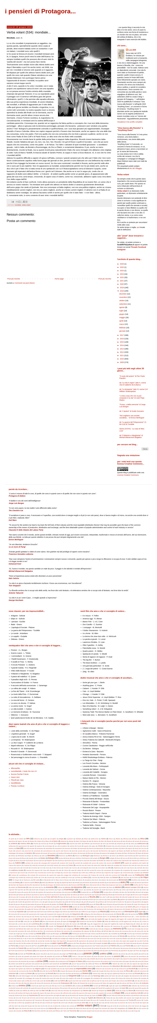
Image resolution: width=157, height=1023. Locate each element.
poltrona (143, 954)
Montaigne (56, 933)
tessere (57, 998)
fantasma (29, 894)
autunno (58, 851)
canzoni (117, 863)
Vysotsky (18, 1011)
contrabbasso (23, 875)
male (144, 924)
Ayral (73, 851)
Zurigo (136, 1011)
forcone (137, 897)
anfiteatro (87, 843)
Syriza (24, 995)
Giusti (76, 904)
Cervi (41, 868)
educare (68, 887)
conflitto (90, 872)
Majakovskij (129, 924)
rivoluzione (143, 971)
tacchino (51, 995)
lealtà (92, 919)
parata (134, 943)
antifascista (12, 846)
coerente (29, 870)
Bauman (132, 853)
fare (43, 894)
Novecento (84, 938)
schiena (128, 978)
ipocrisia (133, 914)
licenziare (51, 921)
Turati (114, 1000)
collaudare (52, 870)
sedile (56, 981)
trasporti (47, 1000)
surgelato (101, 993)
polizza (123, 954)
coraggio (66, 875)
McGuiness (59, 929)
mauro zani (15, 777)
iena (106, 909)
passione (90, 946)
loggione (126, 921)
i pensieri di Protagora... (40, 11)
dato (122, 877)
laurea (70, 919)
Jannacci (18, 916)
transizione (28, 1000)
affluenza (126, 839)
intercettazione (97, 914)
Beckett (146, 853)
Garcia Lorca (38, 902)
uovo (89, 1002)
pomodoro (12, 956)
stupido (35, 993)
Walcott (26, 1011)
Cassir (89, 865)
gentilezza (101, 902)
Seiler (77, 981)
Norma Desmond (43, 938)
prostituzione (62, 961)
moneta (48, 933)
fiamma (68, 897)
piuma (51, 954)
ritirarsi (108, 971)
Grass (81, 907)
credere (35, 877)
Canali (70, 863)
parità (146, 943)
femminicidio (118, 894)
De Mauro (56, 880)
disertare (13, 885)
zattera (104, 1011)
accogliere (53, 839)
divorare (65, 885)
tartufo (74, 995)
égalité (89, 887)
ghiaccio (129, 902)
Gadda (130, 899)
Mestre (59, 931)
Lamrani (26, 919)
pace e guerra (57, 943)
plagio (64, 954)
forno (10, 899)
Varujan (29, 1006)
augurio (130, 848)
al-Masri (46, 841)
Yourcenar (72, 1011)
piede (95, 950)
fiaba (61, 897)
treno (67, 1000)
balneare (21, 853)
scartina (44, 978)
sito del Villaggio (135, 168)
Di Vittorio (35, 882)
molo (23, 933)
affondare (134, 839)
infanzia (103, 912)
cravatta (20, 877)
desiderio (143, 880)
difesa (44, 882)
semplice (84, 981)
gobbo (122, 904)
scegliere (71, 978)
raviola (68, 966)
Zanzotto (97, 1011)
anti (127, 843)
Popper (41, 956)
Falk (128, 892)
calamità (134, 860)
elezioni (118, 887)
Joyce (50, 916)
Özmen (42, 943)
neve (129, 936)
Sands (64, 976)
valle (10, 1006)
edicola (60, 887)
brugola (11, 860)
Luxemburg (35, 924)
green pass (96, 907)
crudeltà (62, 877)
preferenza (12, 959)
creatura (28, 877)
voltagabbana (121, 1008)
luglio (121, 311)
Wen (44, 1011)
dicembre (123, 294)
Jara (25, 916)
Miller (110, 931)
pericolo (117, 948)
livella (106, 921)
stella (59, 990)
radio (128, 963)
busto (88, 860)
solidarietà (124, 986)
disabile (132, 882)
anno (104, 843)
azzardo (80, 851)
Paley (77, 943)
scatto (57, 978)
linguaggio (72, 921)
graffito (57, 907)
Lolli (133, 921)
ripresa (77, 971)
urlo (95, 1002)
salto (34, 976)
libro (44, 921)
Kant (56, 916)
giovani (39, 904)
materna (143, 926)
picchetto (88, 950)
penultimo (74, 948)
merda (13, 931)
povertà (117, 956)
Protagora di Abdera (75, 961)
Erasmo (110, 889)
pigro (131, 950)
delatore (103, 880)
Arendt (79, 846)
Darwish (115, 877)
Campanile (53, 863)
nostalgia (63, 938)
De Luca (36, 880)
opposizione (82, 941)
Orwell (144, 941)
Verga (108, 1006)
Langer (34, 919)
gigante (146, 902)
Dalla (101, 877)
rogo (36, 973)
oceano (11, 941)
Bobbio (43, 858)
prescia (28, 959)
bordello (94, 858)
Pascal (49, 946)
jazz (30, 916)
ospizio (11, 943)
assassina (40, 848)
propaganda (144, 959)
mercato (145, 929)
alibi (90, 841)
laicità (20, 919)
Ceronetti (25, 868)
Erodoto (131, 889)
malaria (138, 924)
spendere (65, 988)
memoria (117, 928)
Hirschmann (90, 909)
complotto (143, 870)
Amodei (51, 843)
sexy (147, 981)
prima (60, 959)
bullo (56, 860)
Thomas (75, 998)
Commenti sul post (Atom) (24, 283)
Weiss (39, 1011)
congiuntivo (107, 872)
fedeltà (103, 894)
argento (86, 846)
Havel (50, 909)
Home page (59, 279)
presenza (36, 959)
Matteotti (20, 929)
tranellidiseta (16, 783)
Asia (18, 848)
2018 (122, 291)
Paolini (128, 943)
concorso (66, 872)
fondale (129, 897)
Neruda (122, 936)
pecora (146, 946)
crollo (56, 877)
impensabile (30, 911)
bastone (104, 853)
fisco (101, 897)
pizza (57, 954)
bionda (17, 858)
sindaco (13, 985)
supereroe (82, 993)
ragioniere (19, 966)
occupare (143, 938)
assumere (67, 848)
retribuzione (122, 968)
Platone (71, 954)
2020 (122, 284)
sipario (41, 985)
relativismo (29, 968)
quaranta (37, 963)
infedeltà (112, 911)
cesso (47, 868)
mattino (28, 929)
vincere (31, 1008)
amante (137, 841)
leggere (121, 919)
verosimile (122, 1006)
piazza (81, 950)
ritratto (121, 971)
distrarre (37, 885)
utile (105, 1002)
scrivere (34, 981)
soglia (110, 985)
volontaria (104, 1008)
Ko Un (107, 916)
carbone (18, 865)
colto (85, 870)
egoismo (96, 887)
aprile (121, 321)
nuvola (118, 938)
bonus (74, 858)
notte (76, 938)
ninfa (12, 938)
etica (75, 892)
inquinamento (32, 914)
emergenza (41, 889)
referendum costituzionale (132, 966)
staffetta (24, 990)
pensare (48, 948)
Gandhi (20, 902)
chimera (58, 868)
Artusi (144, 846)
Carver (70, 865)
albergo (71, 841)
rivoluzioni (12, 973)
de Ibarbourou (26, 880)
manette (50, 926)
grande (75, 907)
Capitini (143, 863)
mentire (129, 929)
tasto (87, 995)
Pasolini (64, 946)
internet (118, 914)
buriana (69, 860)
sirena (47, 985)
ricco (139, 968)
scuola (48, 981)
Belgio (29, 855)
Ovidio (35, 943)
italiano (11, 916)
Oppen (54, 941)
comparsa (117, 870)
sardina (106, 976)
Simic (137, 983)
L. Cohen (136, 916)
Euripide (83, 892)
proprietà (23, 961)
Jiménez (37, 916)
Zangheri (89, 1011)
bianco (114, 855)
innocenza (23, 914)
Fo (106, 897)
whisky (51, 1011)
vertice (130, 1006)
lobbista (113, 921)
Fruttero (70, 899)
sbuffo (144, 976)
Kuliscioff (122, 916)
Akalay (32, 841)
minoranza (125, 931)
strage (124, 990)
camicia (36, 863)
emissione (51, 889)
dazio (127, 877)
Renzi (46, 968)
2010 (122, 359)
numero (104, 938)
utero (100, 1002)
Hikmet (71, 909)
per (80, 948)
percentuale (87, 948)
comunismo (31, 872)
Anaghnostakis (61, 843)
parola (29, 946)
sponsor (117, 988)
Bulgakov (49, 860)
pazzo (135, 946)
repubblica (54, 968)
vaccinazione (121, 1002)
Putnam (146, 961)
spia (86, 988)
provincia (89, 961)
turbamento (122, 1000)
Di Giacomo (26, 882)
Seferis (62, 981)
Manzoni (70, 926)
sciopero (19, 981)
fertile (29, 897)
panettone (113, 943)
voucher (143, 1008)
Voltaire (130, 1008)
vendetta (55, 1006)
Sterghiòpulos (76, 990)
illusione (135, 909)
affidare (118, 839)
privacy (85, 959)
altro (124, 841)
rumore (130, 973)
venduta (71, 1006)
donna (120, 885)
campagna (44, 863)
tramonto (20, 1000)
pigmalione (124, 950)
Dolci (81, 885)
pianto (74, 950)
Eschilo (33, 892)
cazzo (139, 865)
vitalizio (71, 1008)
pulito (133, 961)
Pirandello (29, 954)
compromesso (13, 872)
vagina (144, 1002)
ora (98, 941)
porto (82, 956)
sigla (118, 983)
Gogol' (136, 904)
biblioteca (122, 855)
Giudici (61, 904)
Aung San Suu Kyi (140, 848)
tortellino (121, 998)
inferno (120, 911)
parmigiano (21, 946)
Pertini (13, 950)
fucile (77, 899)
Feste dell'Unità (51, 897)
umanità (47, 1002)
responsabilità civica (84, 969)
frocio (64, 899)
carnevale (41, 865)
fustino (109, 899)
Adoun (111, 839)
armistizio (123, 846)
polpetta (136, 954)
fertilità (36, 897)
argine (93, 846)
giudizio (69, 904)
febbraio (122, 328)
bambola (38, 853)
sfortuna (55, 983)
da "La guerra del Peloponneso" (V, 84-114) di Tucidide (133, 423)
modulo (11, 933)
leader (86, 919)
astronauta (83, 848)
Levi (19, 921)
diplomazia (114, 882)
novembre (123, 297)
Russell (137, 973)
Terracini (24, 998)
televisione (136, 995)
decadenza (88, 880)
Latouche (57, 919)
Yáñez (65, 1011)
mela (99, 929)
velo (48, 1006)
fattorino (82, 894)
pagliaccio (70, 943)
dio (108, 882)
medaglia (69, 929)
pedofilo (13, 948)
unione (63, 1002)
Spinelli (100, 988)
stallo (37, 990)
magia (106, 924)
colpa (72, 870)
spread (137, 988)
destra (11, 882)
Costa (122, 875)
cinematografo (84, 868)
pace (48, 943)
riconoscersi (22, 971)
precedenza (142, 956)
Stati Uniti (44, 990)
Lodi (119, 921)
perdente (96, 948)
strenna (13, 993)
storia (109, 990)
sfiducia (31, 983)
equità (104, 889)
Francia (45, 899)
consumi (145, 873)
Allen (102, 841)
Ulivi (36, 1002)
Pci (141, 946)
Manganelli (60, 926)
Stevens (86, 990)
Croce (42, 877)
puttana (13, 963)
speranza (73, 988)
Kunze (129, 916)
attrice (123, 848)
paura (121, 946)
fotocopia (23, 899)
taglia (57, 995)
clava (146, 868)
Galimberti (145, 899)
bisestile (31, 858)
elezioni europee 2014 (133, 887)
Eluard (34, 889)
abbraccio (37, 839)
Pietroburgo (114, 950)
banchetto (53, 853)
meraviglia (137, 929)
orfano (118, 941)
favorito (89, 894)
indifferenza (84, 911)
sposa (130, 988)
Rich (144, 968)
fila (86, 897)
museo (26, 936)
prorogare (32, 961)
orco (111, 941)
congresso (117, 872)
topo (114, 998)
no (23, 938)
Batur (125, 853)
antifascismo (141, 843)
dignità (64, 882)
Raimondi (28, 966)
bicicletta (130, 855)
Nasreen (72, 936)
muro (12, 936)
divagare (50, 885)
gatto (46, 902)
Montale (65, 934)
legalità (99, 919)
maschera (107, 926)
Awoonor (66, 851)
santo (89, 976)
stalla (31, 990)
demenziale (112, 880)
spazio (39, 988)
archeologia (48, 846)
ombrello (32, 941)
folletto (117, 897)
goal (116, 904)
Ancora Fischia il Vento (20, 774)
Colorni (66, 870)
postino (89, 956)
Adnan (86, 839)
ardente (72, 846)
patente (105, 946)
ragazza (134, 963)
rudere (102, 973)
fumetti (83, 899)
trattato (54, 1000)
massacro (126, 926)
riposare (70, 971)
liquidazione (83, 921)
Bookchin (87, 858)
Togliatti (90, 998)
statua (53, 990)
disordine (30, 885)
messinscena (50, 931)
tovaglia (136, 998)
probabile (92, 959)
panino (121, 943)
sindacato (145, 983)
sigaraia (111, 983)
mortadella (114, 933)
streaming (139, 990)
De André (135, 877)
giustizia (83, 904)
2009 (122, 362)
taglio (63, 995)
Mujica (146, 933)
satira (119, 976)
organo (124, 941)
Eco (42, 887)
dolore (88, 885)
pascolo (56, 946)
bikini (137, 855)
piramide (20, 954)
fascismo (57, 894)
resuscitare (108, 968)
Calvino (18, 863)
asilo (25, 848)
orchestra (105, 941)
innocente (14, 914)
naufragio (95, 936)
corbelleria (75, 875)
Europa (96, 892)
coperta (51, 875)
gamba (13, 902)
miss (132, 931)
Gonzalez (12, 907)
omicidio (47, 941)
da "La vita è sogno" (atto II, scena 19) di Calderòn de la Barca (132, 384)
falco (123, 892)
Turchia (131, 1000)
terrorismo (41, 998)
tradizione (12, 1000)
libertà (37, 921)
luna (27, 924)
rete (115, 968)
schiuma (135, 978)
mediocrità (92, 929)
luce (138, 921)
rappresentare (51, 966)
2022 (122, 277)
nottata (70, 938)
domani (94, 885)
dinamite (94, 882)
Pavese (128, 946)
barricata (82, 853)
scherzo (113, 978)
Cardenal (26, 865)
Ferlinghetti (144, 894)
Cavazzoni (125, 865)
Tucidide (101, 1000)
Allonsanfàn (15, 768)
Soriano (17, 988)
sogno (117, 985)
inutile (126, 914)
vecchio (42, 1006)
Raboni (97, 963)
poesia (79, 954)
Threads (134, 247)
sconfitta (26, 981)
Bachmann (104, 851)
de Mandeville (46, 880)
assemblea (49, 848)
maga (88, 924)
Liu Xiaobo (98, 921)
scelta (78, 978)
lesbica (137, 919)
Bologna (51, 858)
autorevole (27, 851)
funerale (90, 899)
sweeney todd (135, 993)
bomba (61, 858)
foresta (144, 897)
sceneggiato (86, 978)
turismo (138, 1000)
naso (66, 936)
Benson (77, 855)
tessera (49, 998)
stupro (49, 993)
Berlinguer (86, 856)
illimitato (127, 909)
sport (124, 988)
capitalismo (135, 863)
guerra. (11, 909)
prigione (53, 959)
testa (68, 998)
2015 (122, 342)
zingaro (118, 1011)
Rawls (75, 966)
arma (116, 846)
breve (138, 858)
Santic (83, 976)
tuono (108, 1000)
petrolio (44, 950)
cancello (77, 863)
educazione (77, 887)
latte (64, 919)
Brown (144, 858)
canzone (109, 863)
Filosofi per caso (17, 780)
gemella (86, 902)
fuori (102, 899)
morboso (93, 933)
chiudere (66, 868)
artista (138, 846)
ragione (11, 966)
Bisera (24, 858)
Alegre (84, 841)
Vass (36, 1006)
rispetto (93, 971)
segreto (70, 981)
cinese (93, 868)
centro (18, 868)
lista (90, 921)
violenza (51, 1008)
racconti (105, 964)
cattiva (109, 865)
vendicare (64, 1006)
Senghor (113, 981)
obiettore (125, 938)
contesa (13, 875)
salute (41, 976)
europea (106, 892)
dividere (58, 885)
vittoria (84, 1008)
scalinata (11, 978)
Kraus (114, 916)
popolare (27, 956)
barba (68, 853)
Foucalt (31, 899)
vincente (24, 1008)
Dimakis (77, 882)
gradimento (49, 907)
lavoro (77, 919)
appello (32, 846)
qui (138, 227)
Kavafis (81, 916)
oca (137, 938)
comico (99, 870)
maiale (121, 924)
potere (102, 956)
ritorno (115, 971)
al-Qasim (55, 841)
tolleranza (99, 998)
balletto (144, 851)
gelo (79, 902)
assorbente (58, 848)
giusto (91, 904)
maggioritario (97, 924)
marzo (122, 324)
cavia (132, 865)
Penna (34, 948)
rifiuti (35, 971)
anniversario (96, 843)
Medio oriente (79, 929)
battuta (119, 853)
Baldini (128, 851)
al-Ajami (39, 841)
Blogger (89, 1017)
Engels (59, 889)
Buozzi (62, 860)
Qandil (20, 963)
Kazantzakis (90, 916)
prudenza (106, 961)
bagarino (113, 851)
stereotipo (66, 990)
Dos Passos (144, 885)
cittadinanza (117, 868)
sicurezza (97, 983)
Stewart (93, 990)
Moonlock (85, 933)
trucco (94, 1000)
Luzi (43, 924)
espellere (41, 892)
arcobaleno (63, 846)
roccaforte (22, 973)
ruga (108, 973)
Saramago (96, 976)
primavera (67, 959)
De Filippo (144, 877)
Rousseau (77, 973)
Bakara (121, 851)
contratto (33, 875)
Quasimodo (55, 963)
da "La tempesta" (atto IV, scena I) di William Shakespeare (133, 390)
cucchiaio (78, 877)
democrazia (123, 880)
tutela (12, 1002)
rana (34, 966)
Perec (111, 948)
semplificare (93, 981)
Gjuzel (105, 904)
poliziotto (115, 954)
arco (56, 846)
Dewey (17, 882)
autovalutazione (48, 851)
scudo (41, 981)
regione (13, 968)
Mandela (42, 926)
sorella (11, 988)
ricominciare (12, 971)
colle (59, 870)
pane (106, 943)
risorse (84, 971)
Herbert (64, 909)
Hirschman (80, 909)
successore (56, 993)
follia (123, 897)
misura (139, 931)
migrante (86, 931)
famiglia (146, 892)
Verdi (102, 1006)
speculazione (56, 988)
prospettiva (52, 961)
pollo (129, 954)
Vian (10, 1008)
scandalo (19, 978)
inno (147, 911)
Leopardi (129, 919)
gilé (12, 904)
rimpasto (62, 971)
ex (112, 892)
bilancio (143, 855)
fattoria (75, 894)
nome (33, 938)
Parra (35, 946)
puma (139, 961)
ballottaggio (12, 853)
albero (78, 841)
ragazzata (143, 963)
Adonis (103, 839)
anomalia (111, 843)
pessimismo (21, 950)
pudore (120, 961)
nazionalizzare (105, 936)
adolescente (94, 839)
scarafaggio (28, 978)
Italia (140, 914)
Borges (102, 858)
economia (50, 887)
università (76, 1002)
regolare (20, 968)
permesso (126, 948)
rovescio (95, 973)
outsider (28, 943)
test (63, 998)
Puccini (113, 961)
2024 (122, 271)
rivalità (135, 971)
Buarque (30, 860)
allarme (96, 841)
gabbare (122, 899)
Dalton (108, 877)
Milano (99, 931)
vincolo (38, 1008)
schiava (120, 978)
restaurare (99, 968)
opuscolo (91, 941)
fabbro (117, 892)
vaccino (130, 1002)
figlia (81, 897)
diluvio (70, 882)
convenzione (42, 875)
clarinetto (139, 868)
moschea (129, 933)
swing (10, 995)
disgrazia (21, 885)
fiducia (75, 897)
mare (92, 926)
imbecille (143, 909)
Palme (91, 943)
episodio (88, 889)
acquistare (70, 839)
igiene (112, 909)
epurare (96, 889)
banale (45, 853)
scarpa (37, 978)
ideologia (99, 909)
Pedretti (21, 948)
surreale (109, 993)
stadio (18, 990)
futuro (115, 899)
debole (80, 880)
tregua (61, 1000)
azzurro (87, 851)
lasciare (49, 919)
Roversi (85, 973)
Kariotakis (64, 916)
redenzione (106, 966)
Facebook (142, 247)
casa (77, 865)
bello (43, 855)
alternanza (117, 841)
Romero (42, 973)
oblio (131, 938)
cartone (63, 865)
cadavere (116, 860)
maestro (74, 924)
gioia (24, 904)
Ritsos (128, 971)
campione (63, 863)
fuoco (97, 899)
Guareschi (106, 907)
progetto (117, 959)
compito (135, 870)
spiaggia (93, 988)
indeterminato (74, 911)
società (86, 986)
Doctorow (74, 885)
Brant (118, 858)
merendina (21, 931)
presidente (45, 959)
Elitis (27, 889)
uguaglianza (28, 1002)
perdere (104, 948)
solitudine (134, 985)
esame (19, 892)
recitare (97, 966)
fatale (68, 894)
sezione (13, 983)
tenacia (11, 998)
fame (139, 892)
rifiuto (41, 971)
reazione (90, 966)
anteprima (120, 843)
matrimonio (12, 929)
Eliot (21, 889)
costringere (12, 877)
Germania (110, 902)
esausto (25, 892)
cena (144, 865)
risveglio (101, 971)
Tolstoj (108, 998)
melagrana (107, 929)
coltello (79, 870)
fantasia (20, 894)
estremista (67, 892)
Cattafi (102, 865)
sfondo (39, 983)
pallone (84, 943)
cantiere (101, 863)
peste (37, 950)
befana (13, 855)
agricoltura (12, 841)
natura (80, 936)
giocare (18, 904)
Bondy (67, 858)
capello (127, 863)
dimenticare (86, 882)
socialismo (68, 986)
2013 (122, 349)
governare (31, 907)
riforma (47, 971)
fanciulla (13, 894)
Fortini (16, 899)
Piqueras (12, 954)
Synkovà (17, 995)
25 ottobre (20, 839)
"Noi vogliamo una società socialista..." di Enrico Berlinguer (131, 417)
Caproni (11, 865)
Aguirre (20, 841)
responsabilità (69, 968)
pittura (45, 954)
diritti (122, 882)
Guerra (130, 907)
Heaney (56, 909)
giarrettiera (138, 902)
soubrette (25, 988)
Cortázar (93, 875)
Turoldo (146, 1000)
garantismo (28, 902)
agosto (122, 307)
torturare (129, 998)
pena (28, 948)
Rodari (29, 973)
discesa (139, 882)
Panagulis (98, 943)
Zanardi (81, 1011)
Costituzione (140, 875)
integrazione (76, 914)
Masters (135, 926)
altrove (130, 841)
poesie (88, 953)
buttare (94, 860)
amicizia (43, 843)
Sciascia (11, 981)
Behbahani (21, 855)
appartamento (22, 846)
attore (117, 848)
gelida (66, 902)
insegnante (50, 914)
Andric (79, 843)
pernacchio (134, 948)
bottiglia (112, 858)
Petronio (51, 950)
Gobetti (129, 904)
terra (17, 998)
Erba (117, 889)
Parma (13, 946)
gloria (110, 904)
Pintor (137, 950)
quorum (74, 963)
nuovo (111, 938)
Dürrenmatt (21, 887)
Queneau (65, 964)
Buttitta (101, 860)
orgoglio (131, 941)
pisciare (38, 954)
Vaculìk (137, 1002)
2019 (122, 288)
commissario (107, 870)
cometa (91, 870)
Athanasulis (99, 848)
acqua (61, 839)
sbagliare (126, 976)
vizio (90, 1008)
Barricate (90, 853)
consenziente (127, 872)
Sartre (113, 976)
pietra (106, 950)
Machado (59, 924)
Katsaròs (73, 916)
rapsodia (61, 966)
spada (33, 988)
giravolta (46, 904)
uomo (84, 1003)
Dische (146, 882)
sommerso (143, 985)
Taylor (94, 995)
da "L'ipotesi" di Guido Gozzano (131, 411)
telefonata (120, 995)
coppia (58, 875)
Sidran (105, 983)
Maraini (78, 926)
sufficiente (66, 993)
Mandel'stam (32, 926)
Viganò (17, 1008)
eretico (124, 889)
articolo (131, 846)
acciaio (45, 839)
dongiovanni (112, 885)
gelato (60, 902)
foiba (111, 897)
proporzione (14, 961)
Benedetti (51, 856)
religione (38, 969)
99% (28, 839)
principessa (76, 959)
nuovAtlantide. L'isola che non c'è (24, 771)
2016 (122, 339)
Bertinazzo (97, 855)
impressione (40, 911)
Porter (65, 956)
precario (133, 956)
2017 (122, 335)
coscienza (114, 875)
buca (37, 860)
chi (53, 868)
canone (93, 863)
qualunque (28, 963)
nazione (114, 936)
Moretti (100, 933)
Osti (22, 943)
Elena (110, 887)
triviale (88, 1000)
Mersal (35, 931)
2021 (122, 281)
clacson (132, 868)
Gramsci (65, 907)
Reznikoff (132, 969)
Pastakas (98, 946)
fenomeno (136, 894)
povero (109, 956)
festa (42, 897)
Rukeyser (122, 973)
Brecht (132, 858)
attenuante (109, 848)
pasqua (73, 946)
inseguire (59, 914)
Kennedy (99, 916)
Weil (33, 1011)
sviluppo (117, 993)
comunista (40, 872)
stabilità (11, 990)
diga (58, 882)
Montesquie (75, 933)
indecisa (64, 911)
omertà (40, 941)
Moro (106, 933)
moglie (18, 933)
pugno (127, 961)
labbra (144, 916)
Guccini (114, 907)
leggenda (113, 919)
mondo (39, 934)
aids (26, 841)
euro (90, 892)
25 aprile (11, 839)
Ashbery (11, 848)
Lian (31, 921)
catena (95, 865)
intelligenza (87, 914)
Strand (130, 990)
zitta (124, 1011)
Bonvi (80, 858)
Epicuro (81, 889)
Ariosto (100, 846)
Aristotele (109, 846)
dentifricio (135, 880)
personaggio (144, 948)
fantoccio (37, 894)
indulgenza (94, 911)
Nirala (18, 938)
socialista (78, 985)
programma (126, 959)
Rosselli (50, 973)
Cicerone (74, 868)
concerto (49, 872)
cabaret (108, 860)
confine (83, 872)
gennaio (122, 331)
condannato (74, 872)
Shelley (75, 983)
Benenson (62, 855)
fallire (133, 892)
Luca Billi (132, 50)
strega (146, 990)
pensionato (56, 948)
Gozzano (40, 907)
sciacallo (143, 978)
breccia (125, 858)
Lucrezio (20, 924)
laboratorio (12, 919)
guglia (29, 909)
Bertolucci (106, 855)
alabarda (63, 841)
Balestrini (136, 851)
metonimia (67, 931)
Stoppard (101, 990)
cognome (37, 870)
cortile (107, 875)
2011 (122, 355)
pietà (100, 950)
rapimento (42, 966)
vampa (23, 1006)
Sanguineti (72, 976)
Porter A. (75, 956)
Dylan (30, 887)
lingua (65, 921)
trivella (81, 1000)
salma (17, 976)
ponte (19, 956)
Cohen (45, 870)
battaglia (112, 853)
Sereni (129, 981)
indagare (57, 911)
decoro (96, 880)
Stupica (27, 993)
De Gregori (15, 880)
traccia (144, 998)
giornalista (31, 904)
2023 (122, 274)
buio (42, 860)
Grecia (88, 907)
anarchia (72, 843)
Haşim (43, 909)
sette (141, 981)
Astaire (75, 848)
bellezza (36, 855)
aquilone (39, 846)
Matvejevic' (50, 929)
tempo (144, 995)
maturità (41, 929)
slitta (53, 985)
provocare (97, 961)
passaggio (81, 946)
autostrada (37, 851)
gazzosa (53, 902)
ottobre (122, 301)
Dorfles (136, 885)
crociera (49, 877)
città (109, 868)
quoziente (82, 963)
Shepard (82, 983)
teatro (100, 995)
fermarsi (13, 897)
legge (106, 919)
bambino (29, 853)
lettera (144, 919)
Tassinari (81, 995)
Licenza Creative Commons (128, 475)
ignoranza (119, 909)
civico (125, 868)
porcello (57, 956)
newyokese (144, 936)
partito (42, 946)
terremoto (33, 998)
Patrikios (113, 946)
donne (127, 885)
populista (49, 956)
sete (136, 981)
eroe (137, 889)
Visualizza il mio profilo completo (129, 122)
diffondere (51, 882)
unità (68, 1002)
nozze (92, 938)
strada (117, 990)
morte (122, 934)
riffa (30, 971)
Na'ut (45, 936)
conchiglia (57, 872)
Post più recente (13, 279)
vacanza (112, 1002)
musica (33, 936)
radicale (114, 963)
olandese (19, 941)
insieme (67, 914)
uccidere (19, 1002)
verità (114, 1006)
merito (29, 931)
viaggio (144, 1006)
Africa (142, 839)
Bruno (18, 860)
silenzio (124, 983)
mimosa (116, 931)
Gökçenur (143, 904)
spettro (81, 988)
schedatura (96, 978)
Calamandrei (125, 860)
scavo (64, 978)
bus (82, 860)
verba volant (26, 205)
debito (73, 880)
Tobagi (83, 998)
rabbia (90, 963)
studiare (20, 993)
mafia (82, 924)
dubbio (13, 887)
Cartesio (56, 865)
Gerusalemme (120, 902)
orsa (138, 941)
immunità (11, 911)
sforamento (46, 983)
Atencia (91, 848)
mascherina (116, 926)
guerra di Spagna (140, 907)
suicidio (73, 993)
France (38, 899)
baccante (95, 851)
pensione (65, 948)
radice (122, 963)
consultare (137, 872)
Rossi (58, 973)
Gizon (98, 904)
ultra (41, 1002)
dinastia (102, 882)
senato (107, 981)
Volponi (112, 1008)
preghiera (21, 959)
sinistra (21, 985)
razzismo (82, 966)
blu (37, 858)
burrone (76, 860)
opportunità (72, 941)
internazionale (109, 914)
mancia (23, 926)
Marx (99, 926)
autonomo (19, 851)
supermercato (91, 993)
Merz (41, 931)
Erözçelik (11, 892)
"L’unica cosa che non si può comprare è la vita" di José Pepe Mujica (131, 398)
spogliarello (108, 988)
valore (16, 1006)
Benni (70, 856)
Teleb (113, 995)
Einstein (103, 887)
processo (100, 959)
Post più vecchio (104, 279)
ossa (17, 943)
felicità (110, 894)
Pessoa (29, 950)
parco (140, 943)
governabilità (21, 907)
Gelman (73, 902)
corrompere (84, 875)
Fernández (22, 897)
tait (68, 995)
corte (100, 875)
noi (28, 938)
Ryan (144, 973)
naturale (87, 936)
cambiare (28, 863)
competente (126, 870)
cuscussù (94, 877)
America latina (25, 843)
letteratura (12, 921)
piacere (59, 950)
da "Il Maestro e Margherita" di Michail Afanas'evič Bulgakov (131, 436)
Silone (131, 983)
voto (137, 1008)
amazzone (145, 841)
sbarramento (136, 976)
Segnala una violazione (128, 455)
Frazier (52, 899)
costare (130, 875)
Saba (10, 976)
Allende (109, 841)
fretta (58, 899)
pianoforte (67, 950)
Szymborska (33, 995)
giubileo (54, 904)
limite (58, 921)
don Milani (102, 885)
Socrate (95, 985)
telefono (128, 995)
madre (67, 924)
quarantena (46, 963)
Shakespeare (65, 983)
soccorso (60, 985)
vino (44, 1008)
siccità (89, 983)
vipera (59, 1008)
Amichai (35, 843)
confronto (98, 872)
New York (136, 936)
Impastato (20, 912)
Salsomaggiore (26, 976)
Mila (93, 931)
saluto (48, 976)
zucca (129, 1011)
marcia (86, 926)
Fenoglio (127, 894)
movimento (138, 933)
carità (33, 865)
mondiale (18, 205)
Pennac (41, 948)
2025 (122, 267)
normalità (55, 938)
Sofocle (103, 986)
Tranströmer (38, 1000)
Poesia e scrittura (17, 786)
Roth (69, 973)
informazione (129, 912)
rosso (64, 973)
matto (35, 929)
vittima (78, 1008)
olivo (25, 941)
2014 (122, 345)
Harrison (36, 909)
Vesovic (136, 1006)
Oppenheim (63, 941)
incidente (49, 911)
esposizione (49, 892)
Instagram (121, 250)
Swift (144, 993)
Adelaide (78, 839)
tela (108, 995)
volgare (96, 1008)
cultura (85, 877)
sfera (19, 983)
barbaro (75, 853)
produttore (109, 959)
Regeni (146, 966)
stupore (42, 993)
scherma (105, 978)
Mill (105, 931)
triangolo (74, 1000)
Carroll (49, 865)
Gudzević (122, 907)
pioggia (144, 950)
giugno (122, 314)
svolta (126, 993)
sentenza (122, 981)
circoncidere (101, 868)
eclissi (36, 887)
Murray (18, 936)
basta (97, 853)
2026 (122, 264)
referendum (116, 966)
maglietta (113, 924)
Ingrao (140, 912)
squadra (143, 988)
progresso (135, 959)
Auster (11, 851)
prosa (40, 961)
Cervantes (34, 868)
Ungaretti (55, 1002)
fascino (49, 894)
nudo (97, 938)
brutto (24, 860)
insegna (42, 914)
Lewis (25, 921)
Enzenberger (69, 890)
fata (63, 894)
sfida (25, 983)
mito (144, 931)
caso (82, 865)
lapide (42, 919)
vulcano (11, 1011)
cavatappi (116, 865)
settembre (123, 304)
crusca (70, 877)
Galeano (136, 899)
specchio (46, 988)
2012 (122, 352)
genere (93, 902)
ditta (44, 885)
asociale (31, 848)
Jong (43, 916)
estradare (59, 892)
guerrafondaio (20, 909)
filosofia (92, 897)
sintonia (33, 985)
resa (61, 968)
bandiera (61, 853)
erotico (144, 889)
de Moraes (65, 880)
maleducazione (13, 926)
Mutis (39, 936)
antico (133, 843)
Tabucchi (43, 995)
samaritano (55, 976)
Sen (100, 981)
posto (95, 956)
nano (50, 936)
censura (11, 868)
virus (64, 1008)
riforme (54, 971)
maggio (122, 317)
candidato (86, 863)
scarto (51, 978)
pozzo (126, 956)
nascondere (58, 936)
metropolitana (77, 931)
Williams (58, 1011)
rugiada (114, 973)
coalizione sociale (17, 870)
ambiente (14, 843)
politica (103, 953)
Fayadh (96, 894)
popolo (34, 956)
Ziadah (111, 1011)
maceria (51, 924)
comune (22, 872)
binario (11, 858)
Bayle (139, 853)
